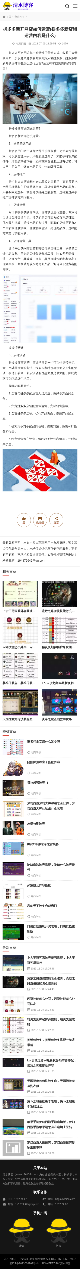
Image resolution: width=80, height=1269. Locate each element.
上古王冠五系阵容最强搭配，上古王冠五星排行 (34, 611)
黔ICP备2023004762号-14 (24, 1263)
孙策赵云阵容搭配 (39, 885)
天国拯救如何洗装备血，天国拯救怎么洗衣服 (32, 719)
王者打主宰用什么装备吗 (43, 741)
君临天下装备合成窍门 (42, 905)
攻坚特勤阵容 (36, 823)
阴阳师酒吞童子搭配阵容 (43, 762)
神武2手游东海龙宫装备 (43, 844)
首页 (8, 16)
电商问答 (20, 16)
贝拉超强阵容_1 (37, 782)
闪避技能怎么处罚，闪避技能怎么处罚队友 (31, 647)
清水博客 (18, 6)
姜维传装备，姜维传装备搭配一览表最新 (29, 683)
